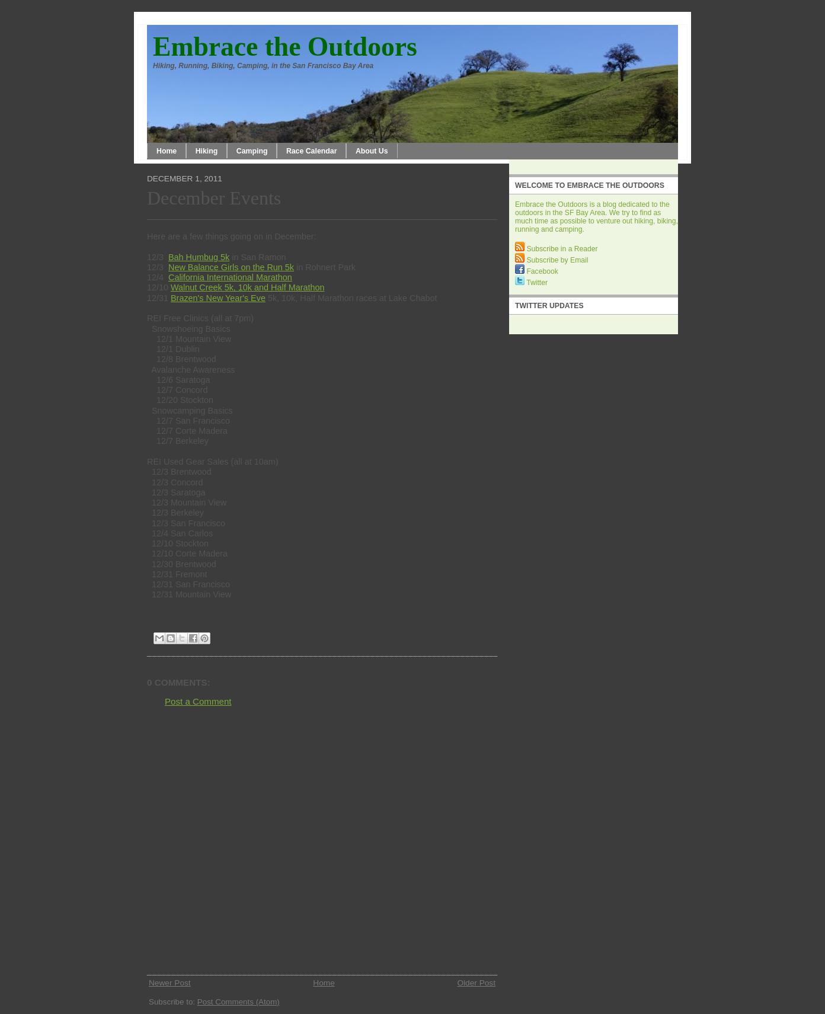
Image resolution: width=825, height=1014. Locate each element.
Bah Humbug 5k (198, 257)
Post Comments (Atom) (238, 1001)
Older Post (476, 982)
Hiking (207, 151)
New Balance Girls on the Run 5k (231, 267)
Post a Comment (198, 701)
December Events (214, 198)
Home (166, 151)
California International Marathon (230, 277)
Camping (252, 151)
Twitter (531, 283)
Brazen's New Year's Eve (218, 298)
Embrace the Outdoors (285, 46)
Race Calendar (311, 151)
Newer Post (170, 982)
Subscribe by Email (551, 260)
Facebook (536, 271)
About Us (372, 151)
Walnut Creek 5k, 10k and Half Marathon (247, 287)
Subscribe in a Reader (556, 249)
